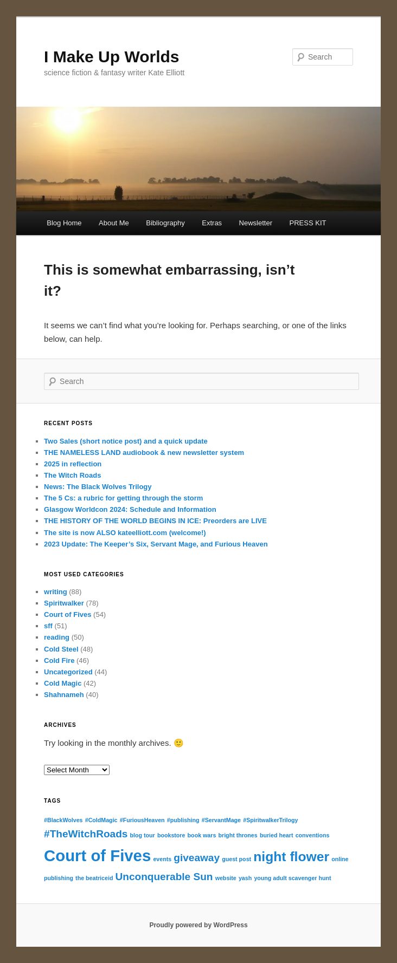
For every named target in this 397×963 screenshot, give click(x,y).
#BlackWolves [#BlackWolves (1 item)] (63, 820)
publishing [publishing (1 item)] (58, 878)
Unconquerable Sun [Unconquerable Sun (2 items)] (164, 876)
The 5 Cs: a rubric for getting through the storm (123, 498)
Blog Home (64, 223)
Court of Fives (67, 614)
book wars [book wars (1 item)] (202, 835)
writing (55, 592)
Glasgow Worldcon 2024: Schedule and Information (130, 509)
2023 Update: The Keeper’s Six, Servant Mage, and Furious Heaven (156, 544)
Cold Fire (59, 660)
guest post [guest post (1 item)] (236, 859)
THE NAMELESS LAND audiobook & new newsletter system (144, 452)
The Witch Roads (72, 475)
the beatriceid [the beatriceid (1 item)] (94, 878)
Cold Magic (62, 683)
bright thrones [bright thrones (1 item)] (238, 835)
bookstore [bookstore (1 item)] (171, 835)
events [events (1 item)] (162, 859)
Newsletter (255, 223)
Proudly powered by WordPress (198, 925)
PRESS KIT (308, 223)
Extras (212, 223)
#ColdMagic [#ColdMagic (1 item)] (101, 820)
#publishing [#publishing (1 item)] (183, 820)
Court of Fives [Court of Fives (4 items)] (97, 855)
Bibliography (165, 223)
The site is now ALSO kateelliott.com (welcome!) (125, 533)
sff (48, 626)
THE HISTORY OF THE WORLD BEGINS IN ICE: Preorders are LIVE (155, 521)
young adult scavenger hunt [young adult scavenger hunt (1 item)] (292, 878)
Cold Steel (61, 649)
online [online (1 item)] (339, 859)
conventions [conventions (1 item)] (313, 835)
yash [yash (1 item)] (245, 878)
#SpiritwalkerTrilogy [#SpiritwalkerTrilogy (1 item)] (270, 820)
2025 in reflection (72, 464)
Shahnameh (64, 695)
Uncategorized (68, 672)
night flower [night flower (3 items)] (291, 856)
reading (56, 637)
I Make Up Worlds (112, 57)
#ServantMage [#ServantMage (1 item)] (221, 820)
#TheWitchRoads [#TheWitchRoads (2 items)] (85, 834)
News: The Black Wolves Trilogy (97, 487)
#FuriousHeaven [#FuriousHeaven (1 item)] (142, 820)
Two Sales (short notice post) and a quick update (126, 441)
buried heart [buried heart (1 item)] (276, 835)
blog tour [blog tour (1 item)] (142, 835)
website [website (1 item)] (225, 878)
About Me (114, 223)
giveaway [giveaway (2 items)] (197, 857)
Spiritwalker (64, 603)
